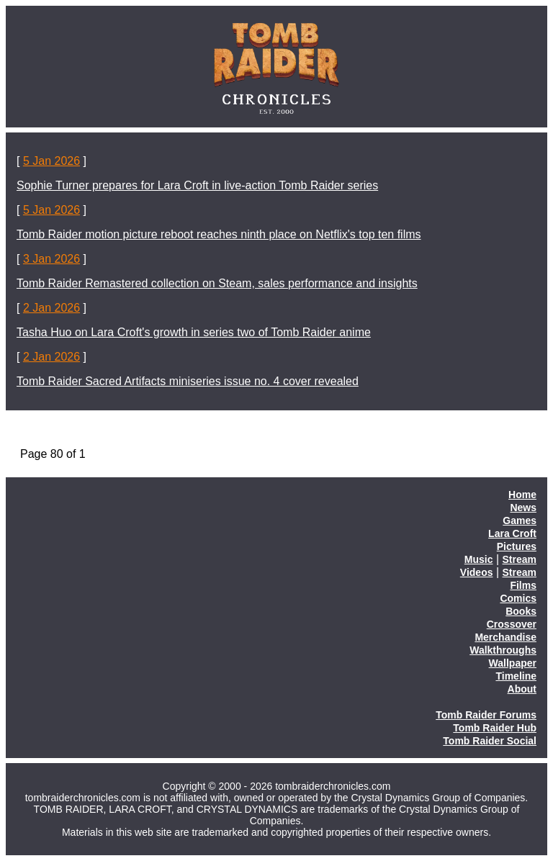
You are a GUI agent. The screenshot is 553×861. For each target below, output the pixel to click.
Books (520, 611)
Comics (518, 598)
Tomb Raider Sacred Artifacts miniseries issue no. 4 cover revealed (188, 381)
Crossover (511, 624)
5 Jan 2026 (51, 161)
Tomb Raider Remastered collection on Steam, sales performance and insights (217, 283)
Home (522, 494)
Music (478, 559)
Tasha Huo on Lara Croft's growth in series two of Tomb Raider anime (194, 332)
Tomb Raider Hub (494, 728)
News (523, 507)
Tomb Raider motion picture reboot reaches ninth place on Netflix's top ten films (219, 234)
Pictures (516, 546)
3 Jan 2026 (51, 259)
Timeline (515, 676)
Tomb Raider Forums (486, 715)
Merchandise (505, 637)
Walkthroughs (502, 650)
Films (523, 585)
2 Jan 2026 (51, 308)
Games (519, 520)
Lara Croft (512, 533)
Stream (519, 559)
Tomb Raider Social (489, 741)
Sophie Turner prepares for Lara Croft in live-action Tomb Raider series (197, 185)
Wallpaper (512, 663)
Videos (476, 572)
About (522, 689)
